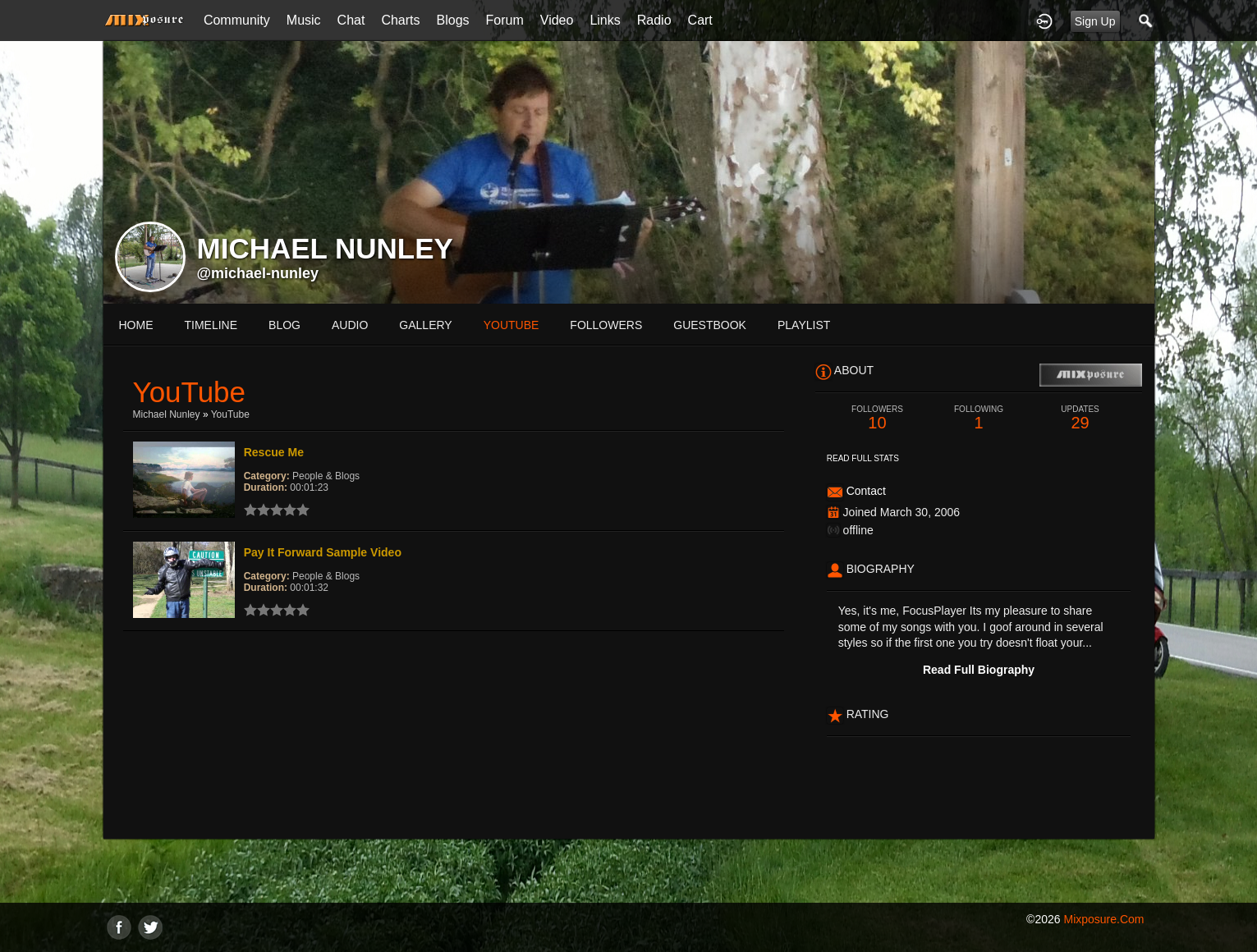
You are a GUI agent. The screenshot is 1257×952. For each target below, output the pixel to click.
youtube (511, 325)
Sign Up (1095, 21)
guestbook (709, 325)
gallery (425, 325)
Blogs (453, 20)
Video (557, 20)
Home (136, 325)
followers (606, 325)
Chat (351, 20)
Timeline (211, 325)
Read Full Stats (863, 458)
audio (350, 325)
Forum (505, 20)
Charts (400, 20)
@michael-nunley (258, 273)
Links (605, 20)
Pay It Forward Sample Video (322, 552)
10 (878, 418)
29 (1080, 418)
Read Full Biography (979, 669)
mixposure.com (1103, 919)
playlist (804, 325)
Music (304, 20)
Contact (866, 490)
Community (237, 20)
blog (284, 325)
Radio (654, 20)
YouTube (230, 414)
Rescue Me (274, 452)
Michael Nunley (166, 414)
